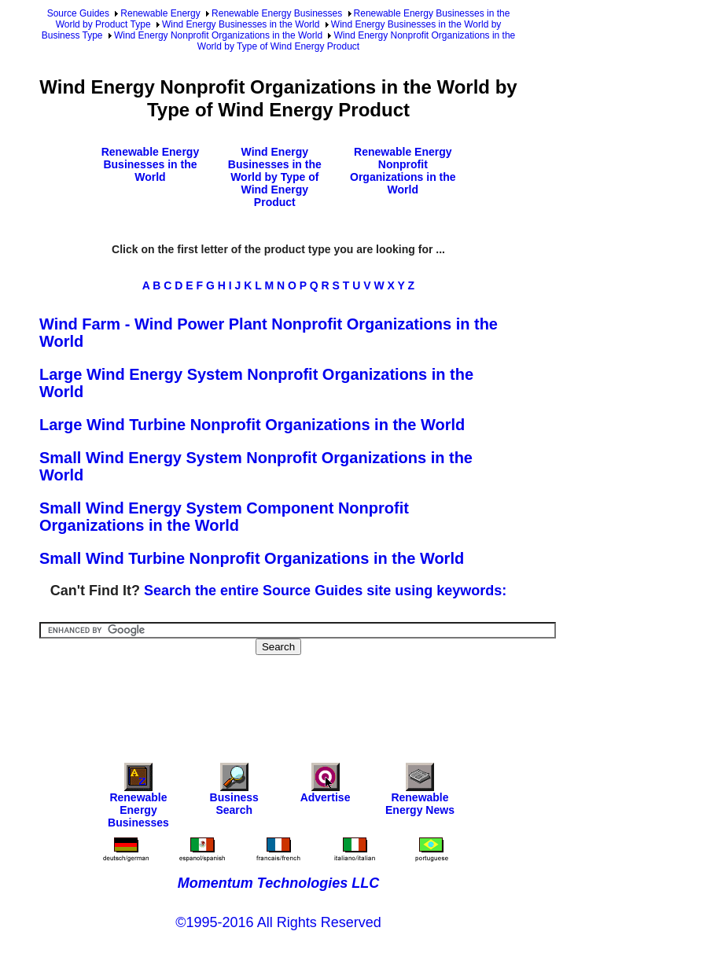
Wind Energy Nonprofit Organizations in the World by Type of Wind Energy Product (356, 41)
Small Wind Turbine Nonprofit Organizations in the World (251, 558)
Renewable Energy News (420, 793)
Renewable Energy (160, 13)
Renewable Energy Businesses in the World (150, 164)
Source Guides (78, 13)
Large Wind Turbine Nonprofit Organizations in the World (252, 424)
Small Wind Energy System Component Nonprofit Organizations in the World (224, 516)
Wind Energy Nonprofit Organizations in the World (218, 35)
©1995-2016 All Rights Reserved (278, 922)
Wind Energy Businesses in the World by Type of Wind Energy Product (275, 176)
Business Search (234, 793)
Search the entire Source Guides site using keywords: (325, 590)
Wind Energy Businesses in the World (241, 24)
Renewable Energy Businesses (277, 13)
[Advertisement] (325, 698)
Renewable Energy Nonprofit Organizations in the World (403, 170)
